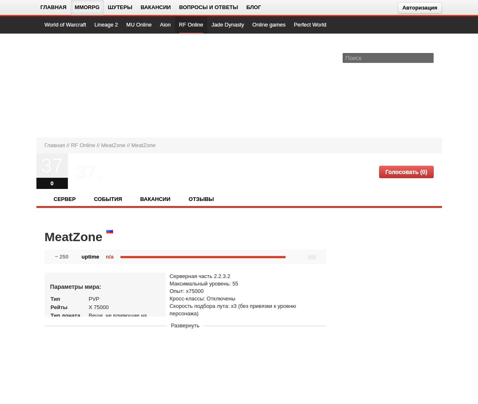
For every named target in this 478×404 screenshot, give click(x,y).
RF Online (191, 25)
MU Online (138, 25)
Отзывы (201, 199)
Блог (253, 7)
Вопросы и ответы (208, 7)
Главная (54, 7)
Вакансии (156, 7)
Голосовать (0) (406, 172)
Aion (165, 25)
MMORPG (87, 7)
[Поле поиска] (429, 57)
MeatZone (113, 145)
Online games (269, 25)
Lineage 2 (106, 25)
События (108, 199)
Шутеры (120, 7)
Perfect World (310, 25)
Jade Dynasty (227, 25)
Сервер (65, 199)
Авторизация (419, 8)
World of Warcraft (65, 25)
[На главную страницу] (72, 85)
